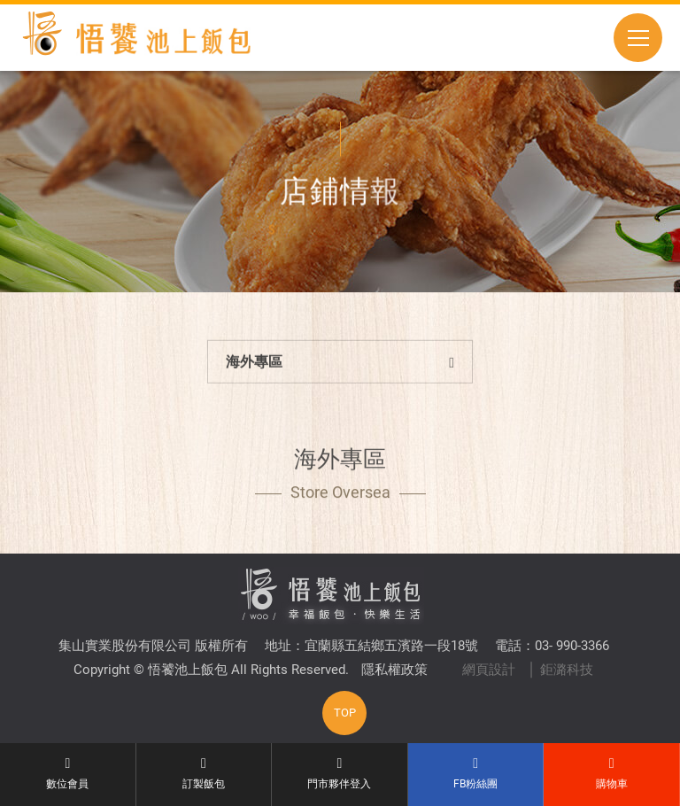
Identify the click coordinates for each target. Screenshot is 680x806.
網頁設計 (488, 670)
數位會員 (67, 773)
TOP (345, 712)
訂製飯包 (204, 773)
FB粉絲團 (475, 773)
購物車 (611, 773)
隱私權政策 (394, 670)
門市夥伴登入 (339, 773)
